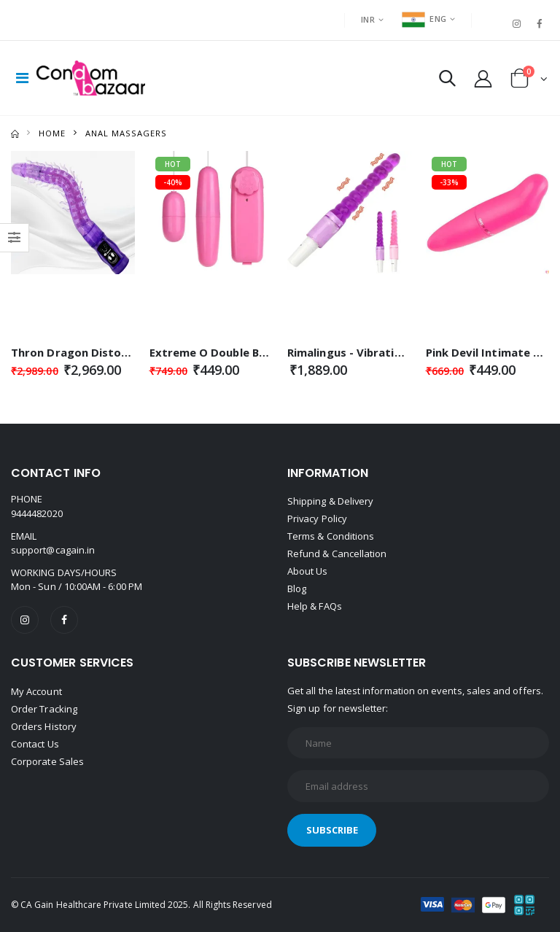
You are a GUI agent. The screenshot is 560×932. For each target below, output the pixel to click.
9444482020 (37, 513)
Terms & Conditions (330, 536)
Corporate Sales (47, 761)
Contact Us (35, 743)
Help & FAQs (314, 606)
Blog (296, 589)
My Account (36, 691)
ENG (424, 18)
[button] (447, 81)
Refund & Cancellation (336, 554)
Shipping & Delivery (330, 501)
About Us (307, 571)
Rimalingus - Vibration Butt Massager (391, 352)
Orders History (44, 726)
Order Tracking (44, 708)
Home (52, 133)
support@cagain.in (53, 549)
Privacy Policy (317, 519)
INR (368, 19)
